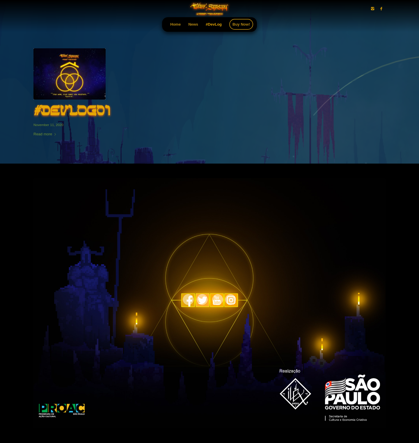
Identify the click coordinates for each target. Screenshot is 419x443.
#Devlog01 (71, 111)
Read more (45, 134)
